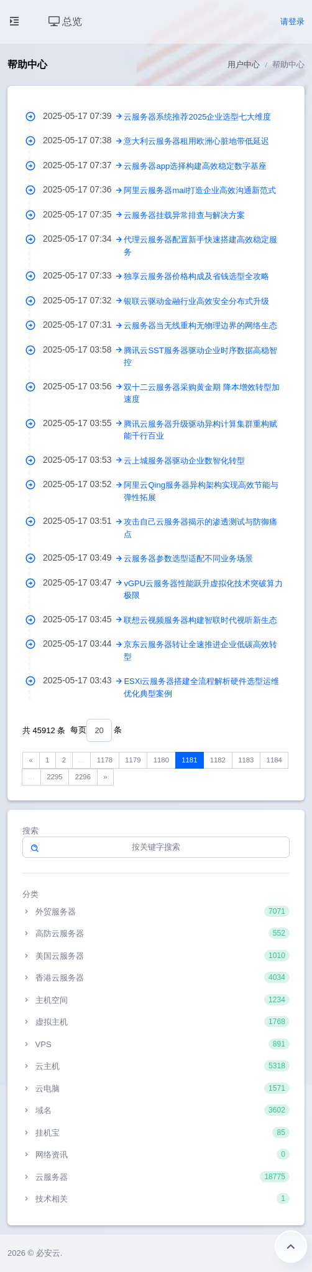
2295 (54, 777)
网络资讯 (156, 1154)
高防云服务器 (156, 933)
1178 (104, 760)
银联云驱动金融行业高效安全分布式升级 (196, 301)
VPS (156, 1044)
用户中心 (243, 64)
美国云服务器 (156, 955)
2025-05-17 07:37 (83, 165)
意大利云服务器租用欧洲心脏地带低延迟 (196, 141)
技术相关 (156, 1198)
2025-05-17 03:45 (83, 619)
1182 (218, 760)
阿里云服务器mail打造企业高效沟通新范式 (200, 190)
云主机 (156, 1065)
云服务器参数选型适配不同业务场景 (188, 558)
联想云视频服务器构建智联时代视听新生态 (200, 620)
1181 (189, 760)
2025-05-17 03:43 (83, 680)
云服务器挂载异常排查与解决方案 (184, 215)
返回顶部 (291, 1246)
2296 (83, 777)
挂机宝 (156, 1132)
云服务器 (156, 1176)
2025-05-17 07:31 (83, 325)
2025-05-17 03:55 (83, 423)
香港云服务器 (156, 977)
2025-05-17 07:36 (83, 189)
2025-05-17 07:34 (83, 239)
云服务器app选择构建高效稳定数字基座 (195, 166)
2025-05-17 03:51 (83, 521)
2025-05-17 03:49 (83, 557)
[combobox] (98, 730)
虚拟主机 (156, 1021)
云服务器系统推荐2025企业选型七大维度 (197, 116)
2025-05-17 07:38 (83, 140)
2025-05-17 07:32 (83, 300)
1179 (132, 760)
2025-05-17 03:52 (83, 484)
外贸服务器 (156, 911)
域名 (156, 1110)
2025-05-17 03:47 (83, 582)
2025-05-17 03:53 (83, 460)
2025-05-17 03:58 (83, 349)
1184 (274, 760)
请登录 (292, 21)
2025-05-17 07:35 (83, 214)
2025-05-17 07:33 (83, 275)
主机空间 (156, 999)
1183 (246, 760)
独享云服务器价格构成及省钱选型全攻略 (196, 276)
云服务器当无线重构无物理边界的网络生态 (200, 325)
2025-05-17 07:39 (83, 116)
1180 (161, 760)
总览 (65, 21)
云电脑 (156, 1088)
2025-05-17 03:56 (83, 386)
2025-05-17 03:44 (83, 643)
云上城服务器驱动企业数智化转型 (184, 460)
